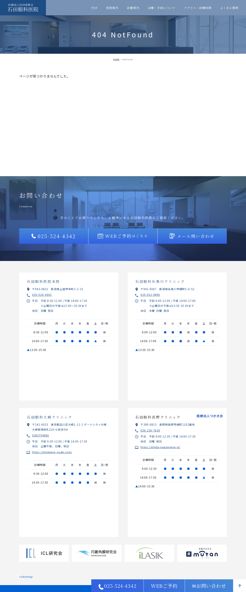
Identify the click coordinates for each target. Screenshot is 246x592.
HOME (116, 59)
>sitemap (26, 577)
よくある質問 (229, 8)
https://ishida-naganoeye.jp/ (161, 447)
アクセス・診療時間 (197, 8)
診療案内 (133, 8)
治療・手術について (161, 8)
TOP (94, 8)
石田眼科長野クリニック (158, 416)
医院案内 (112, 8)
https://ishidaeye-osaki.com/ (53, 452)
